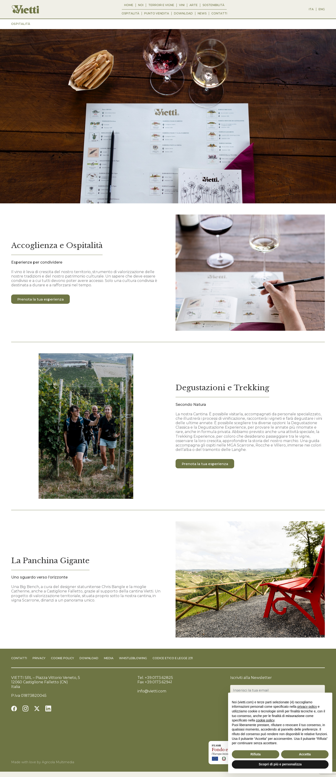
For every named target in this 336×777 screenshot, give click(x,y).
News (202, 13)
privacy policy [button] (307, 706)
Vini (182, 5)
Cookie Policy (62, 658)
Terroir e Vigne (161, 5)
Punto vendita (156, 13)
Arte (194, 5)
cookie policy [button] (265, 720)
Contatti (219, 13)
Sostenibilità (213, 5)
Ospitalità (130, 13)
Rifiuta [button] (255, 754)
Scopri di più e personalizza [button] (280, 764)
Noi (140, 5)
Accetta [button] (305, 754)
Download (183, 13)
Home (128, 5)
